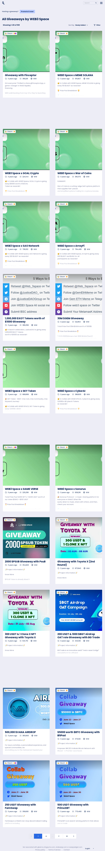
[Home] (3, 2)
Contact (67, 850)
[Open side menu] (101, 3)
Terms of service (54, 850)
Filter (97, 25)
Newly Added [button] (78, 25)
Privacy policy (40, 850)
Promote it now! (27, 11)
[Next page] (73, 836)
